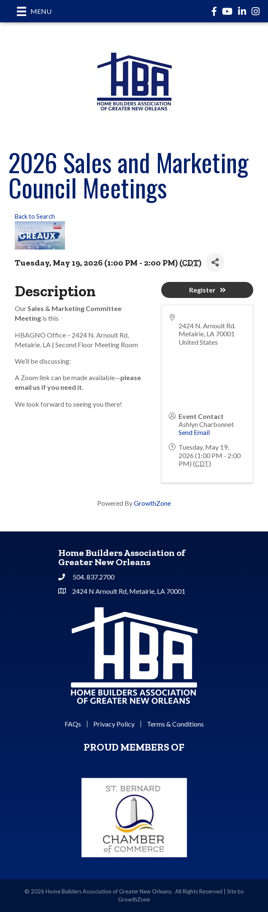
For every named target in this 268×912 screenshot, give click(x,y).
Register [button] (207, 290)
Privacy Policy (114, 724)
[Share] (215, 262)
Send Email (194, 432)
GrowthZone (152, 503)
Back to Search (35, 216)
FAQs (73, 724)
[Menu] (34, 11)
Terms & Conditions (175, 724)
